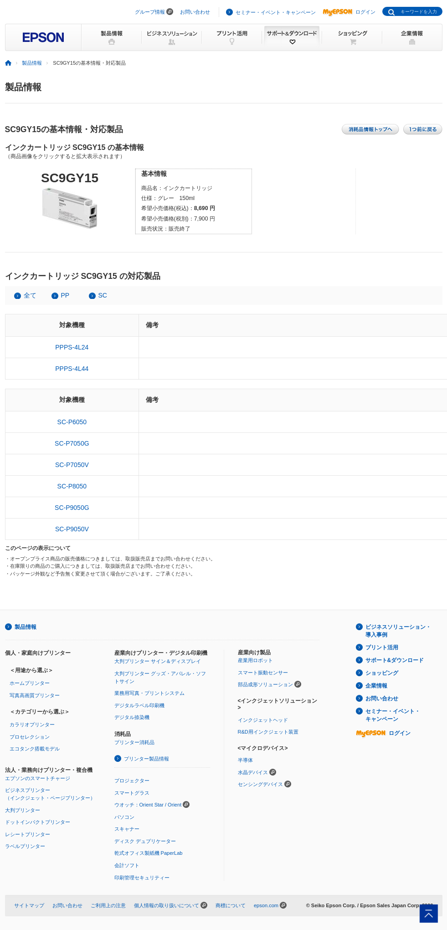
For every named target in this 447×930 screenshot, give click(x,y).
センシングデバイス (260, 784)
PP (65, 295)
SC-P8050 (72, 486)
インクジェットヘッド (263, 720)
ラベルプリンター (25, 846)
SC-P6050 (72, 422)
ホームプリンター (30, 683)
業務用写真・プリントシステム (149, 693)
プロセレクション (30, 737)
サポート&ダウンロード (394, 660)
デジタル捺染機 (131, 717)
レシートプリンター (27, 834)
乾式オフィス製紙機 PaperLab (148, 853)
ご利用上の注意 (108, 905)
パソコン (124, 817)
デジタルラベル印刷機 (139, 705)
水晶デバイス (253, 772)
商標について (231, 905)
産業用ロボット (255, 660)
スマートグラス (131, 793)
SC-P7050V (72, 464)
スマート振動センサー (263, 672)
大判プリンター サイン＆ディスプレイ (157, 661)
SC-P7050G (72, 443)
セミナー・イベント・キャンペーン (276, 12)
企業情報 (376, 686)
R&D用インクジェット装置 (268, 732)
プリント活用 (381, 647)
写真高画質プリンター (35, 695)
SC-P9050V (72, 529)
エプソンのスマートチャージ (37, 778)
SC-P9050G (72, 507)
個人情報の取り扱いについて (166, 905)
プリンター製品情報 (146, 758)
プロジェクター (131, 780)
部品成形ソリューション (265, 684)
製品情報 (32, 63)
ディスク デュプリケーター (145, 841)
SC (102, 295)
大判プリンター (22, 810)
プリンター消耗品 (134, 742)
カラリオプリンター (32, 724)
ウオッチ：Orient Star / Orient (148, 804)
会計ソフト (126, 865)
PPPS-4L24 (71, 347)
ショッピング (381, 673)
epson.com (266, 905)
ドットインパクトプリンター (37, 822)
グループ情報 (150, 12)
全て (30, 295)
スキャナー (126, 829)
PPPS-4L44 (71, 368)
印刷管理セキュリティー (142, 877)
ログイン (349, 12)
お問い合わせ (195, 12)
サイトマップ (29, 905)
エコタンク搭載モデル (35, 748)
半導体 (245, 760)
